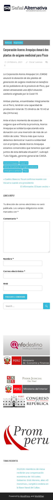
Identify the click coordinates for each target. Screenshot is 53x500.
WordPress (25, 496)
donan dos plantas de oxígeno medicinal (20, 167)
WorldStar (39, 496)
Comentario (10, 218)
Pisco (25, 171)
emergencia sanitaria (12, 171)
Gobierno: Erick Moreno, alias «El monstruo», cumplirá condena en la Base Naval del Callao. (32, 484)
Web (5, 283)
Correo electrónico (14, 271)
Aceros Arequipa (11, 163)
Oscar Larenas (35, 62)
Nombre (8, 258)
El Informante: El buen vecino (34, 186)
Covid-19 (23, 163)
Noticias (8, 42)
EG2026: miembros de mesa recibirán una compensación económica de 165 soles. (31, 473)
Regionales (18, 42)
